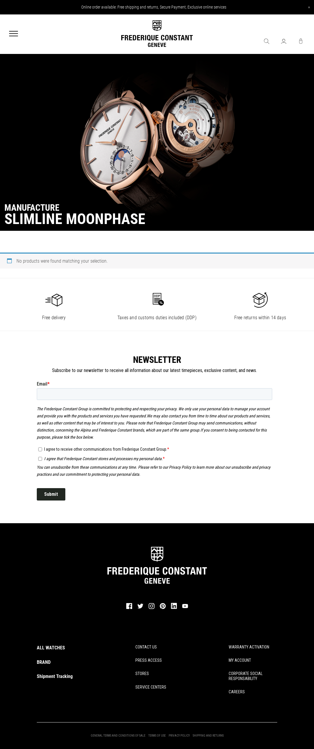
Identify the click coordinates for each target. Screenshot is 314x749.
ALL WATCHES (51, 648)
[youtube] (185, 607)
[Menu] (13, 34)
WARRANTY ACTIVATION (249, 647)
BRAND (44, 662)
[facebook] (129, 608)
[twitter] (140, 608)
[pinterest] (162, 608)
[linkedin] (174, 609)
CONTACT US (146, 647)
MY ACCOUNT (240, 660)
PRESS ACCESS (148, 660)
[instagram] (151, 608)
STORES (142, 673)
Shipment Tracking (55, 676)
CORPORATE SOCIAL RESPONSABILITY (246, 676)
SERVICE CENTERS (150, 687)
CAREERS (237, 691)
